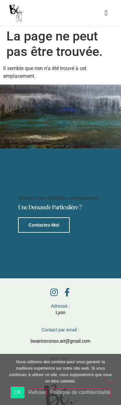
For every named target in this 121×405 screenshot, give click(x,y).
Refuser (37, 392)
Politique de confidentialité (80, 392)
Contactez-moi (43, 224)
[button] (106, 13)
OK (17, 392)
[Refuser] (110, 379)
